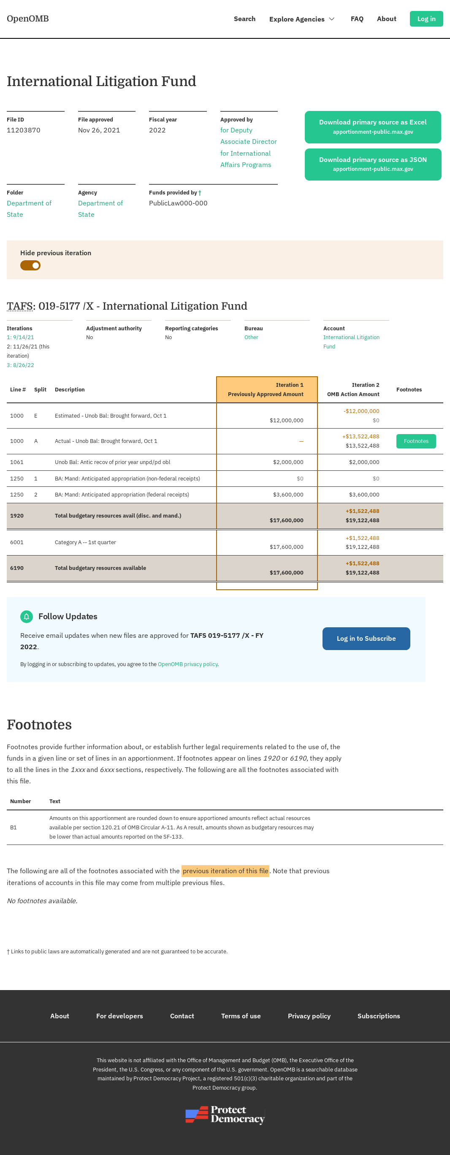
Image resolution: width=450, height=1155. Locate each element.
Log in (426, 18)
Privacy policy (309, 1016)
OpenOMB (28, 18)
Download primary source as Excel (373, 127)
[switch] (30, 265)
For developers (119, 1016)
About (386, 18)
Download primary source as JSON (373, 164)
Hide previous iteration (55, 252)
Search (245, 18)
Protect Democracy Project (166, 1078)
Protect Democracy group (224, 1087)
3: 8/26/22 (20, 365)
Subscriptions (379, 1016)
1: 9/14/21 (20, 337)
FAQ (357, 18)
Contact (182, 1016)
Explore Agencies (302, 20)
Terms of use (241, 1016)
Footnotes (416, 441)
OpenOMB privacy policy (187, 664)
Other (251, 337)
